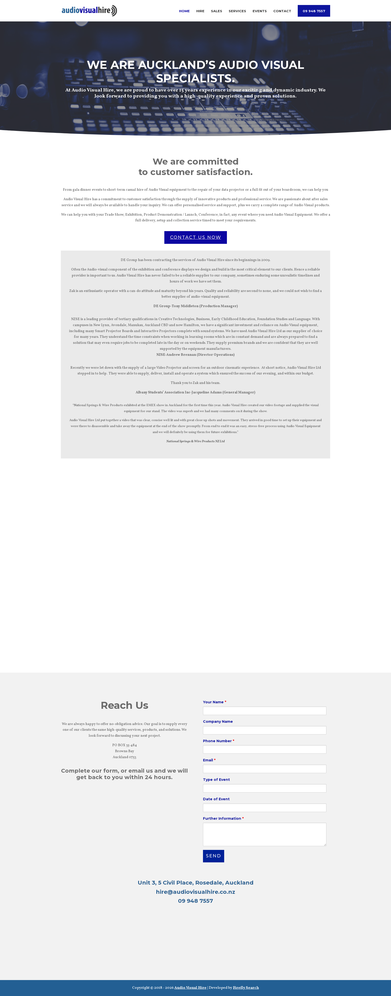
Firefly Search (246, 988)
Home (184, 11)
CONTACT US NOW (195, 237)
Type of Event (216, 779)
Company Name (218, 721)
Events (260, 11)
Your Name (214, 702)
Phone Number (218, 741)
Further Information (223, 818)
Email (209, 760)
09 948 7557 (314, 11)
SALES (266, 926)
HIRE (124, 926)
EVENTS (266, 947)
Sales (216, 11)
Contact (282, 11)
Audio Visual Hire (190, 988)
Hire (200, 11)
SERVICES (124, 947)
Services (237, 11)
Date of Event (216, 799)
